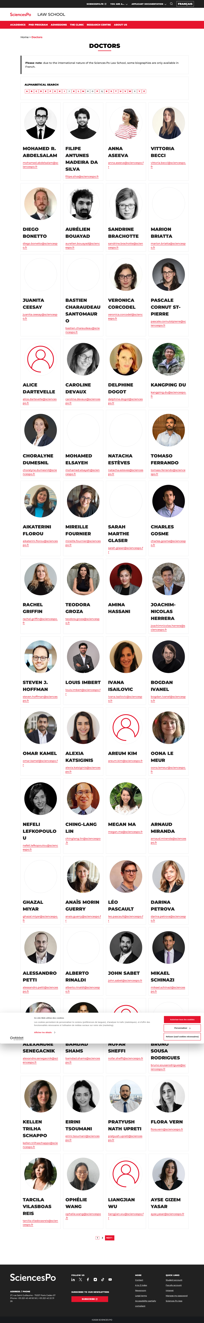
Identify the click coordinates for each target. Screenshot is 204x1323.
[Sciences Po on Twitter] (80, 1279)
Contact (139, 1280)
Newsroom (140, 1290)
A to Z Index (141, 1285)
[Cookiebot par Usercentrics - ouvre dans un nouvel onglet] (16, 1318)
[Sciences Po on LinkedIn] (73, 1279)
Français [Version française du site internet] (185, 3)
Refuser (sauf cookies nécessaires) (182, 1316)
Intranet (170, 1290)
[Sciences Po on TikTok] (102, 1279)
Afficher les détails (43, 1312)
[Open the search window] (171, 3)
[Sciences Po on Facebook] (88, 1279)
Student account (174, 1280)
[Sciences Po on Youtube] (110, 1279)
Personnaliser (182, 1307)
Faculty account (174, 1285)
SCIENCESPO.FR (95, 4)
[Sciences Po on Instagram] (95, 1279)
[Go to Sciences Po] (20, 15)
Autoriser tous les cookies (182, 1299)
